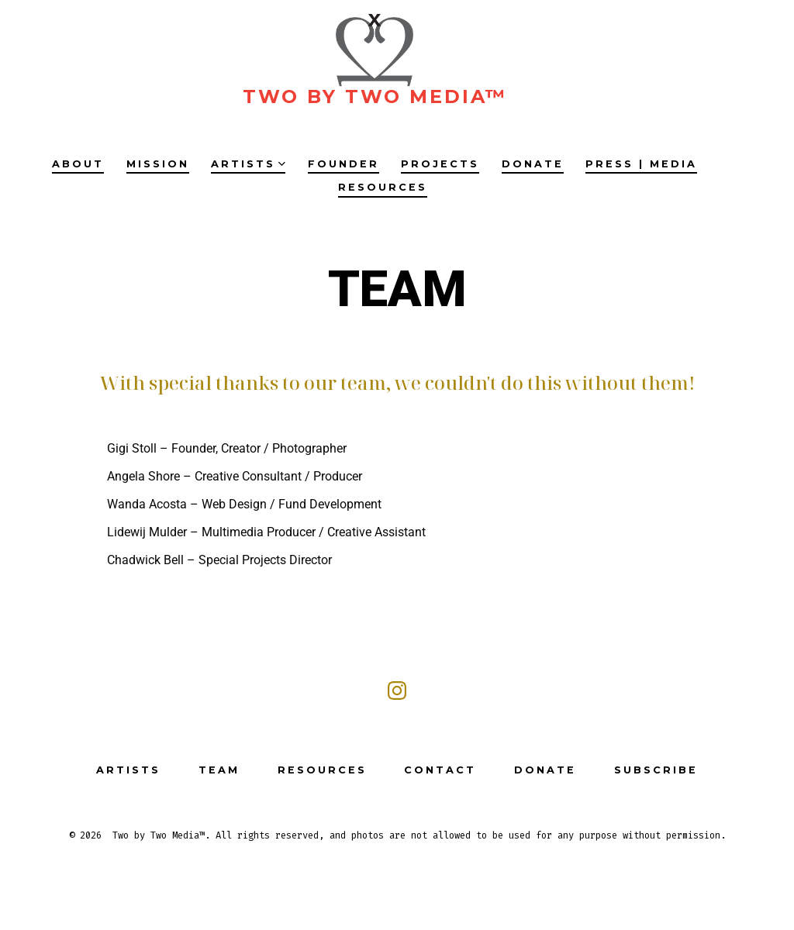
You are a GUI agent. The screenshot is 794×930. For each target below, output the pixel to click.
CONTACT (440, 770)
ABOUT (78, 164)
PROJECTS (440, 164)
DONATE (533, 164)
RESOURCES (382, 187)
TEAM (219, 770)
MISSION (157, 164)
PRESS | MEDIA (641, 164)
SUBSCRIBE (656, 770)
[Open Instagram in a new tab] (397, 690)
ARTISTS (248, 164)
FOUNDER (343, 164)
